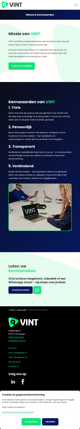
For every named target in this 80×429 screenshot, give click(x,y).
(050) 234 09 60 (16, 337)
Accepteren (31, 422)
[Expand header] (76, 5)
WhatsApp (37, 290)
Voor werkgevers (17, 357)
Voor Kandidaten (17, 352)
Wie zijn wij (14, 362)
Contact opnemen (22, 66)
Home (12, 348)
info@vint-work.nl (16, 340)
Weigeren (50, 422)
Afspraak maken (20, 290)
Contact (13, 366)
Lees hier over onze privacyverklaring (17, 412)
